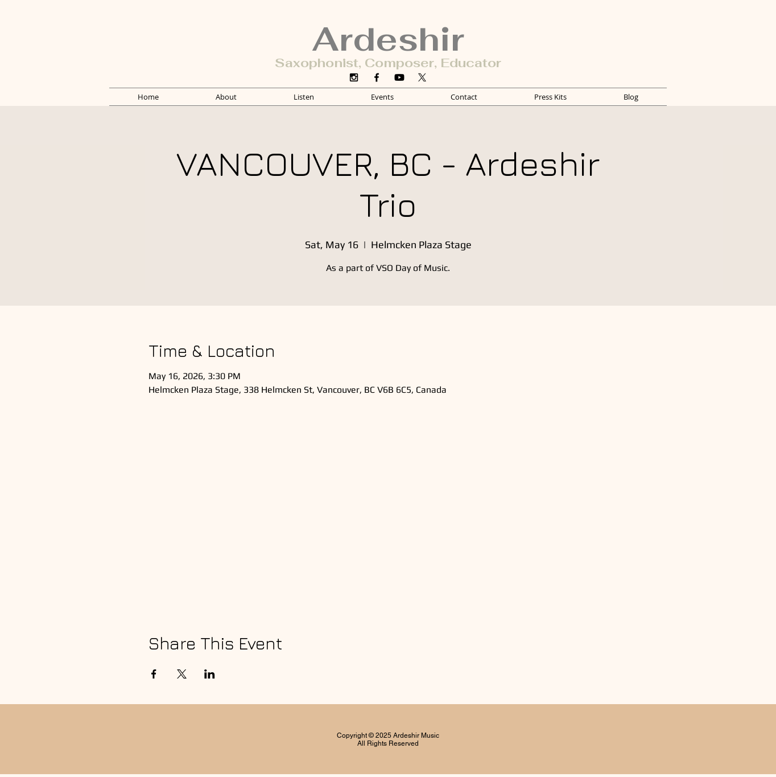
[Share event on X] (181, 674)
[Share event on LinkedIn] (209, 674)
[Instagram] (354, 77)
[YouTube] (399, 77)
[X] (422, 77)
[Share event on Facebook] (153, 674)
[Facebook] (376, 77)
